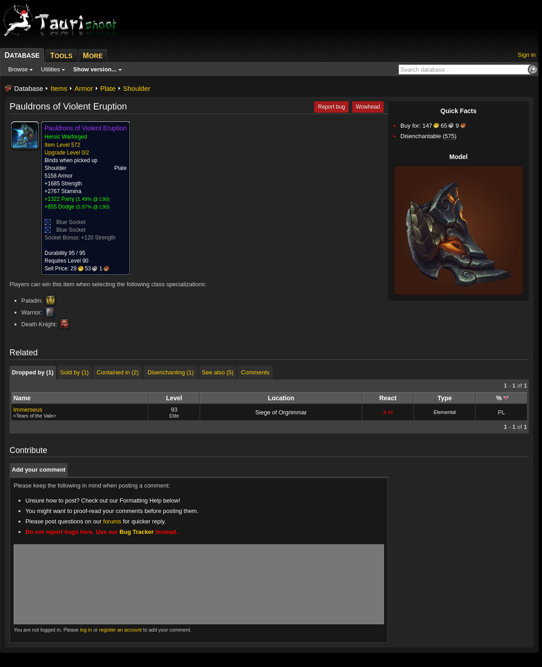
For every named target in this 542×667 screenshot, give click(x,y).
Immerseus (27, 409)
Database (28, 88)
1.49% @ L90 (93, 199)
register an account (120, 629)
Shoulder (136, 88)
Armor (83, 88)
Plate (108, 88)
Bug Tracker (136, 531)
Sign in (526, 54)
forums (112, 521)
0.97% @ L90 (93, 206)
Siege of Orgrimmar (280, 412)
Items (58, 88)
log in (86, 629)
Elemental (445, 412)
